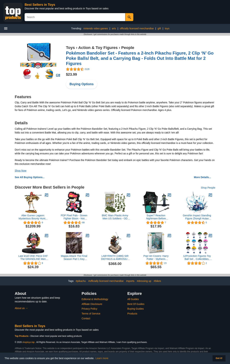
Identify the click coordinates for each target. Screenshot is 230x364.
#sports (130, 281)
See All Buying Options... (30, 177)
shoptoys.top (28, 342)
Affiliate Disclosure (92, 304)
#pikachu (81, 281)
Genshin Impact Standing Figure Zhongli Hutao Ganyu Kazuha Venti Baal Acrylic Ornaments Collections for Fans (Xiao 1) (197, 217)
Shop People (208, 187)
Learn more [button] (102, 358)
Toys (70, 47)
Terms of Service (91, 313)
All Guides (133, 299)
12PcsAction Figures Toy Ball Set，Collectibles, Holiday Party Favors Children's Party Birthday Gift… (197, 257)
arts (114, 28)
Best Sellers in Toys (40, 4)
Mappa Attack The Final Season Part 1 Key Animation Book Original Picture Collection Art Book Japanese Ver (74, 257)
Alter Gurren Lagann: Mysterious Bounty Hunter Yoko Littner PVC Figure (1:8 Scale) (33, 217)
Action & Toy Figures (98, 47)
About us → (21, 308)
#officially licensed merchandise (106, 281)
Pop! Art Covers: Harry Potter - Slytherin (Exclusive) (156, 257)
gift (159, 28)
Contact (86, 318)
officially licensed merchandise (137, 28)
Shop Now (20, 170)
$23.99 (71, 74)
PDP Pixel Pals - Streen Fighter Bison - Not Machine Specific (74, 217)
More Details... (202, 177)
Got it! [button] (219, 358)
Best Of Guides (135, 304)
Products (132, 313)
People (127, 47)
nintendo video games (95, 28)
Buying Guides (135, 308)
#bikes (157, 281)
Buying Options (82, 84)
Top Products (22, 336)
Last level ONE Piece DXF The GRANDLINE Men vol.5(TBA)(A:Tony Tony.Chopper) (33, 257)
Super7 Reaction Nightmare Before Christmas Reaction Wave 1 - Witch (155, 217)
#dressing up (144, 281)
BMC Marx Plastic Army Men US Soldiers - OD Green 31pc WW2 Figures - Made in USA (115, 217)
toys (167, 28)
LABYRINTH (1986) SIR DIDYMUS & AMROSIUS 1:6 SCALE (115, 257)
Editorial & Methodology (95, 299)
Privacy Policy (89, 308)
